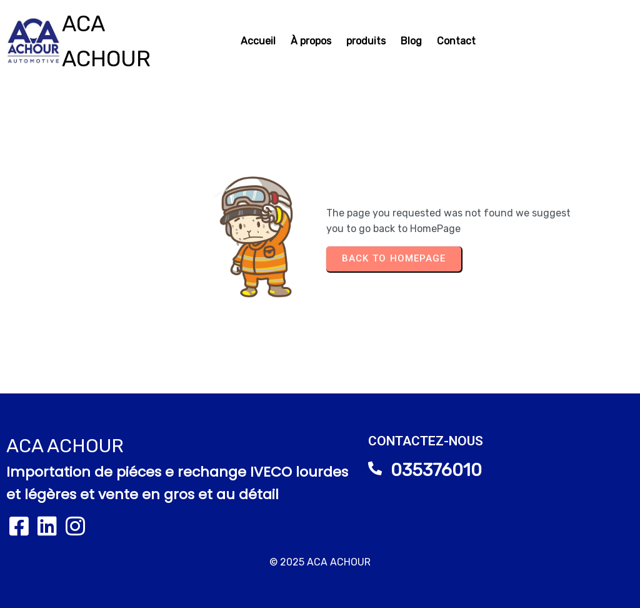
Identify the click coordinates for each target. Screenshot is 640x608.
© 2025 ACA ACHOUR (320, 562)
